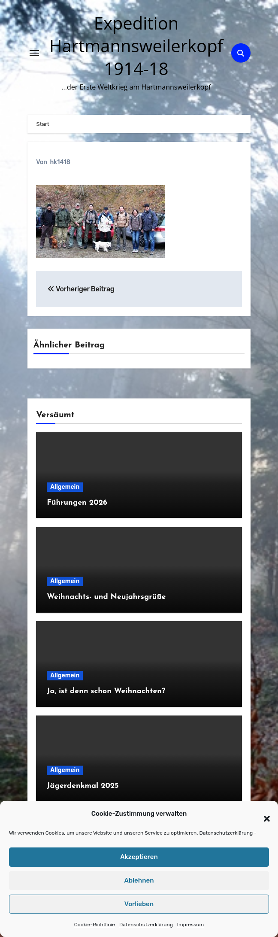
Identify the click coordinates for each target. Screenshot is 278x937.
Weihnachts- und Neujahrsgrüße (106, 597)
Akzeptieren (139, 857)
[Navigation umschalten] (34, 53)
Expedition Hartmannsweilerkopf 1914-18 (136, 45)
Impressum (190, 925)
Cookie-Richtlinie (94, 925)
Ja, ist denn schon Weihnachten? (106, 691)
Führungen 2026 (77, 503)
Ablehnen (139, 880)
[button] (262, 814)
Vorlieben (139, 904)
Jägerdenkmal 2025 (83, 786)
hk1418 (60, 162)
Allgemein (64, 487)
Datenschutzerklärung (226, 833)
